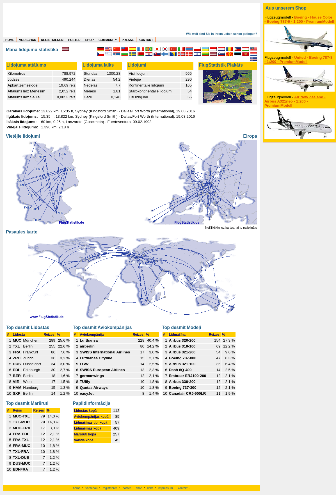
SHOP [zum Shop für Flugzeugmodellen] (89, 40)
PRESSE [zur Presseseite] (128, 40)
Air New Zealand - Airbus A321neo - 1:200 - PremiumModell (295, 101)
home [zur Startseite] (77, 488)
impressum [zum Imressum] (165, 488)
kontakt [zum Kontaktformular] (183, 488)
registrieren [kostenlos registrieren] (109, 488)
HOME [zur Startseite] (9, 40)
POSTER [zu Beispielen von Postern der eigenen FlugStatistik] (74, 40)
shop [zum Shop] (139, 488)
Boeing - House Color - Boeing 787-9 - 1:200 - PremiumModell (299, 19)
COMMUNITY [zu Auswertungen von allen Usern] (108, 40)
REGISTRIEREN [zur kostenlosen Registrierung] (52, 40)
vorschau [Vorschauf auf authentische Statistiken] (91, 488)
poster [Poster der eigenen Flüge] (127, 488)
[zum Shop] (299, 8)
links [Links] (150, 488)
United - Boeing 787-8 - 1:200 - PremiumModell (298, 59)
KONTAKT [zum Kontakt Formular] (146, 40)
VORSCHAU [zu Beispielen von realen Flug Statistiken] (27, 40)
